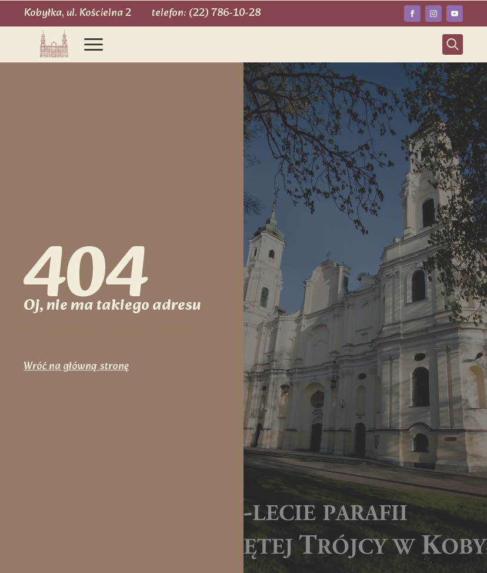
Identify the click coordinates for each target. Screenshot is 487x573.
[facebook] (412, 13)
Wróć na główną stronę (76, 366)
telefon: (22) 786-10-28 (206, 13)
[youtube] (454, 13)
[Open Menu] (93, 44)
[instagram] (433, 13)
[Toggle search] (452, 44)
